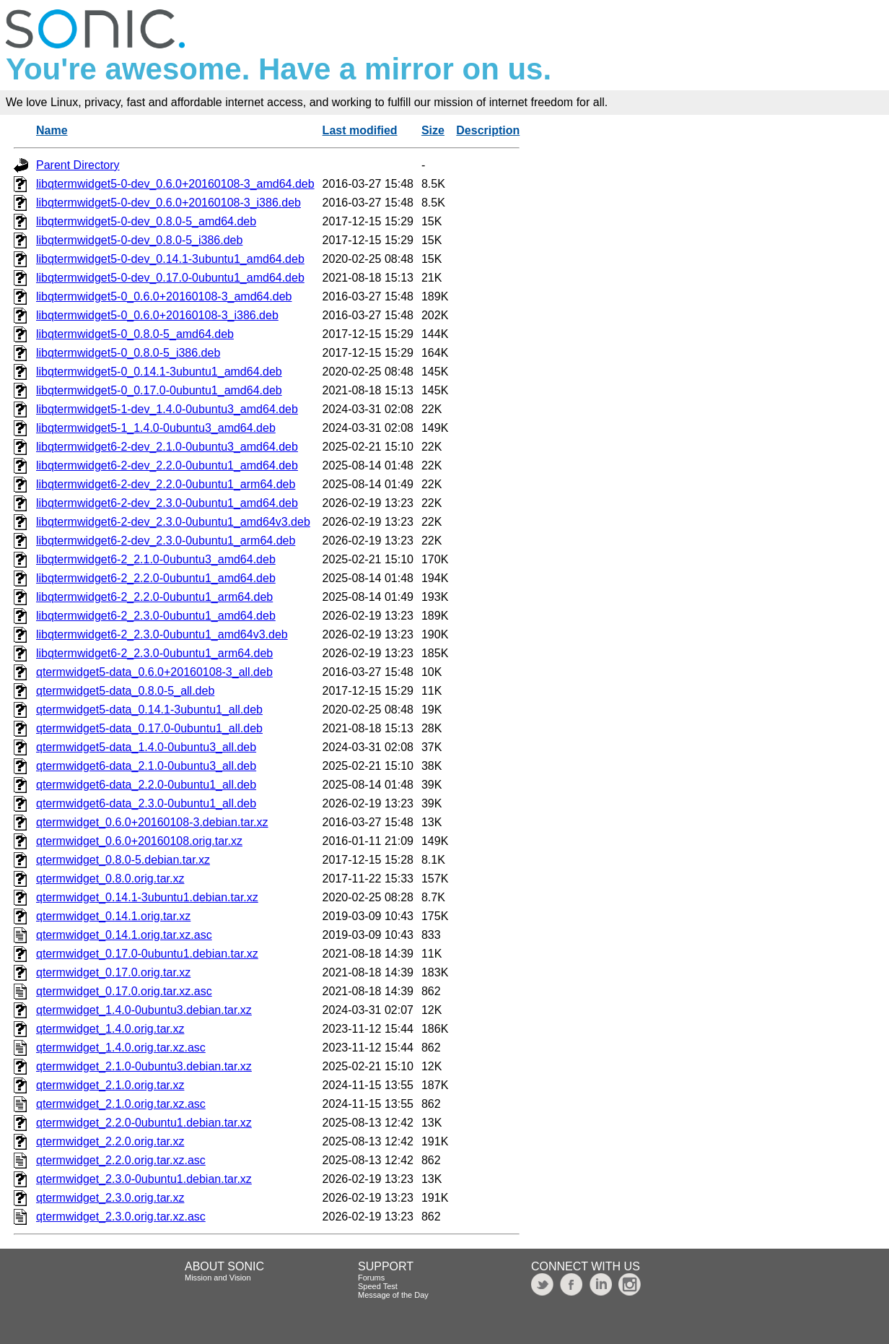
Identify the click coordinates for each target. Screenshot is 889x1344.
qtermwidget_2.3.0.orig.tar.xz (110, 1198)
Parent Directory (78, 165)
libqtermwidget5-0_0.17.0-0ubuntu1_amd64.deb (159, 390)
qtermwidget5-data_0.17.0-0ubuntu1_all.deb (149, 728)
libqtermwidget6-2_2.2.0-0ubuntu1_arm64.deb (154, 597)
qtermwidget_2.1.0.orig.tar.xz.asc (121, 1104)
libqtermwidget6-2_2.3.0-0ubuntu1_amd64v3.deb (162, 634)
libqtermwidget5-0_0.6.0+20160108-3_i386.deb (157, 315)
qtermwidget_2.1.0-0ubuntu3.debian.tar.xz (144, 1066)
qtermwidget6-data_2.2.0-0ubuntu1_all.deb (146, 785)
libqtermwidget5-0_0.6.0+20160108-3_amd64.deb (164, 296)
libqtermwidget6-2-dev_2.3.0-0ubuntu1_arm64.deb (165, 540)
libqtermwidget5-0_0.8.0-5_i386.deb (128, 353)
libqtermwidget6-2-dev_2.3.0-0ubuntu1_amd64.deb (167, 503)
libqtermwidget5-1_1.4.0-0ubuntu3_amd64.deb (156, 428)
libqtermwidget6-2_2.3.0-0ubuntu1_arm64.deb (154, 653)
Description (488, 130)
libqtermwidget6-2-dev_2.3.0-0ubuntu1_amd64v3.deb (173, 522)
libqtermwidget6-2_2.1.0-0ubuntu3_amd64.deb (156, 559)
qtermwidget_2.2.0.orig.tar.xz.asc (121, 1160)
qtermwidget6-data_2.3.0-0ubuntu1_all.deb (146, 803)
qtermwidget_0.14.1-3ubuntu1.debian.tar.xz (147, 897)
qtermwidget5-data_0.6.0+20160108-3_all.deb (154, 672)
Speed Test (378, 1286)
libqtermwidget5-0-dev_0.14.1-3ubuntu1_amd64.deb (170, 259)
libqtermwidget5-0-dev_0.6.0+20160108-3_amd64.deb (175, 184)
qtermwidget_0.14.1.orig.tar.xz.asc (124, 935)
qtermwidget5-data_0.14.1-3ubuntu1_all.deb (149, 709)
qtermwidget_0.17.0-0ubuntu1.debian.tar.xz (147, 954)
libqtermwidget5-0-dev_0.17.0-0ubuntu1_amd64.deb (170, 278)
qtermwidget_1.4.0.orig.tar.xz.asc (121, 1047)
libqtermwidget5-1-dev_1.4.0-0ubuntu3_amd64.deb (167, 409)
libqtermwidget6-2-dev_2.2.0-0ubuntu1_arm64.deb (165, 484)
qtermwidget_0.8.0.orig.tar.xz (110, 878)
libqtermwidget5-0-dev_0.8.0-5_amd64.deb (146, 221)
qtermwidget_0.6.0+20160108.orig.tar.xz (139, 841)
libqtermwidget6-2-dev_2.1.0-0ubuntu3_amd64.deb (167, 447)
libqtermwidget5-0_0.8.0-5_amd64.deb (135, 334)
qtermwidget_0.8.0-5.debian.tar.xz (123, 860)
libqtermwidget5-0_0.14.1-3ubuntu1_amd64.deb (159, 371)
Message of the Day (393, 1295)
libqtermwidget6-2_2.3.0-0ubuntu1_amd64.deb (156, 616)
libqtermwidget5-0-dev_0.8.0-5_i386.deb (139, 240)
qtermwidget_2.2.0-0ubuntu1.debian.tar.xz (144, 1123)
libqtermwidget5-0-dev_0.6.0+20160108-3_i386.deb (168, 202)
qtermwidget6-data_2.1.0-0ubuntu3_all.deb (146, 766)
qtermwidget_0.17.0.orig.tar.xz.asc (124, 991)
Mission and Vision (218, 1277)
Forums (371, 1277)
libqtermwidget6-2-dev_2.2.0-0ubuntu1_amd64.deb (167, 465)
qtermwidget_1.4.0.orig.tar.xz (110, 1029)
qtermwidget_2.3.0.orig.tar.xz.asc (121, 1216)
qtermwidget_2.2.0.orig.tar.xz (110, 1141)
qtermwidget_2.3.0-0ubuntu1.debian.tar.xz (144, 1179)
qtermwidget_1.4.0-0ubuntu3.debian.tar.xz (144, 1010)
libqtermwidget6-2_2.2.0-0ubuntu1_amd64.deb (156, 578)
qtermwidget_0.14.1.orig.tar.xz (113, 916)
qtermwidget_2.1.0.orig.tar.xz (110, 1085)
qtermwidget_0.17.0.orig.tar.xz (113, 972)
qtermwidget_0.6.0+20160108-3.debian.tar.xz (152, 822)
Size (432, 130)
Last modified (360, 130)
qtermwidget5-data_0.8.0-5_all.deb (125, 691)
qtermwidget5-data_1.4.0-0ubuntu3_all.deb (146, 747)
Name (52, 130)
